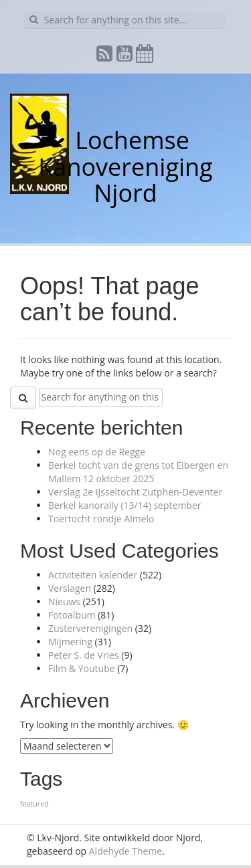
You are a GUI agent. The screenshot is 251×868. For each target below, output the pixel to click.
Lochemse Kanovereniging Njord (125, 166)
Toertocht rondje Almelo (101, 518)
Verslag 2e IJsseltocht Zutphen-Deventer (135, 491)
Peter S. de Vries (83, 655)
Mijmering (70, 641)
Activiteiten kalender (92, 574)
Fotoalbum (72, 615)
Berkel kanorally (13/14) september (124, 505)
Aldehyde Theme (125, 851)
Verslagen (69, 588)
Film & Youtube (81, 668)
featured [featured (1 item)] (34, 803)
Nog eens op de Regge (96, 451)
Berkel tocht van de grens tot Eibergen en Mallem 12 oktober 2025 (138, 472)
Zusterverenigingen (90, 628)
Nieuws (64, 601)
